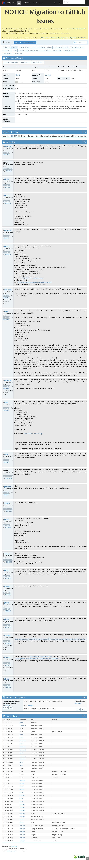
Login (16, 43)
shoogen (48, 75)
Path (30, 50)
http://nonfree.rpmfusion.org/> (33, 278)
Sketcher (72, 50)
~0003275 (8, 254)
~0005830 (8, 643)
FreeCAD (9, 3)
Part (15, 50)
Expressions (57, 47)
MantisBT (14, 847)
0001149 (30, 705)
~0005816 (8, 562)
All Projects (6, 47)
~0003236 (6, 155)
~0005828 (8, 611)
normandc (7, 147)
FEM (66, 47)
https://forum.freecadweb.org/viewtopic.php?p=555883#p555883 (63, 38)
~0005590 (8, 511)
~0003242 (8, 171)
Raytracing (57, 50)
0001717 (14, 136)
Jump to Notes (25, 62)
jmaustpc (7, 487)
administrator (11, 851)
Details (5, 708)
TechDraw (18, 53)
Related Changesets (11, 62)
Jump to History (37, 62)
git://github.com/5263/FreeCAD (41, 656)
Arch (34, 47)
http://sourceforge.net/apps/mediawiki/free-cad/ (35, 282)
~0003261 (6, 238)
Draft (49, 47)
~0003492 (6, 462)
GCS (82, 47)
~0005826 (8, 578)
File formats (74, 47)
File (83, 709)
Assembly (41, 47)
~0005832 (8, 687)
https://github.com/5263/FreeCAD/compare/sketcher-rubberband (37, 659)
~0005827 (8, 595)
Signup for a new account (27, 43)
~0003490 (6, 388)
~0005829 (8, 627)
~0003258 (8, 203)
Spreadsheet (7, 53)
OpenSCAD (7, 50)
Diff (11, 708)
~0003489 (6, 320)
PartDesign (22, 50)
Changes (38, 3)
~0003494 (8, 478)
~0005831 (8, 665)
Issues (27, 3)
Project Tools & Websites (42, 50)
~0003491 (6, 410)
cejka (6, 311)
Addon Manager (24, 47)
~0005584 (6, 495)
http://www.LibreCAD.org (33, 434)
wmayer (7, 503)
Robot (65, 50)
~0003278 (6, 298)
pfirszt (17, 75)
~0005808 (8, 527)
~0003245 (8, 187)
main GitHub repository (77, 29)
